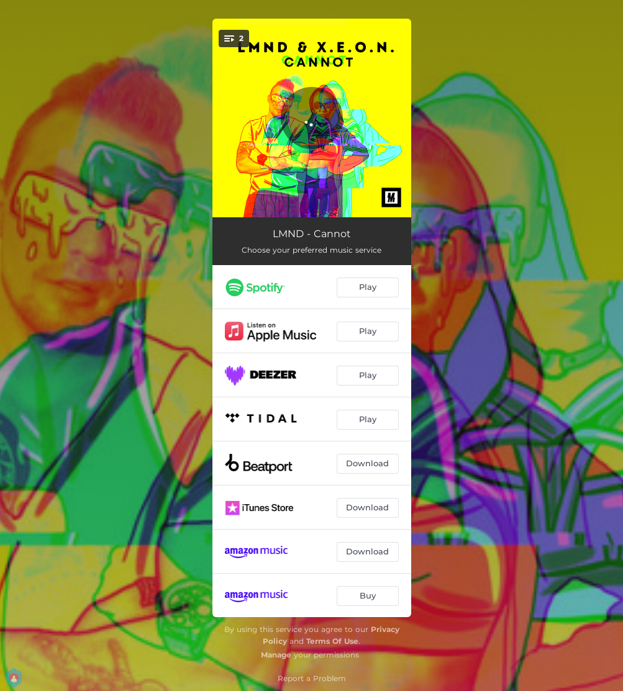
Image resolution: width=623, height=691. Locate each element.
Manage (276, 654)
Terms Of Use (332, 641)
